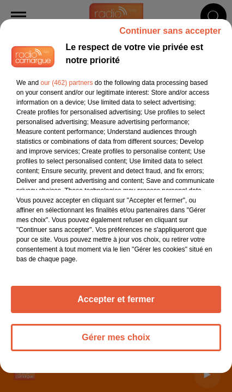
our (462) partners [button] (66, 83)
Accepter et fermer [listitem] (115, 299)
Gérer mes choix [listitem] (116, 337)
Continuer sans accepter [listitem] (170, 30)
